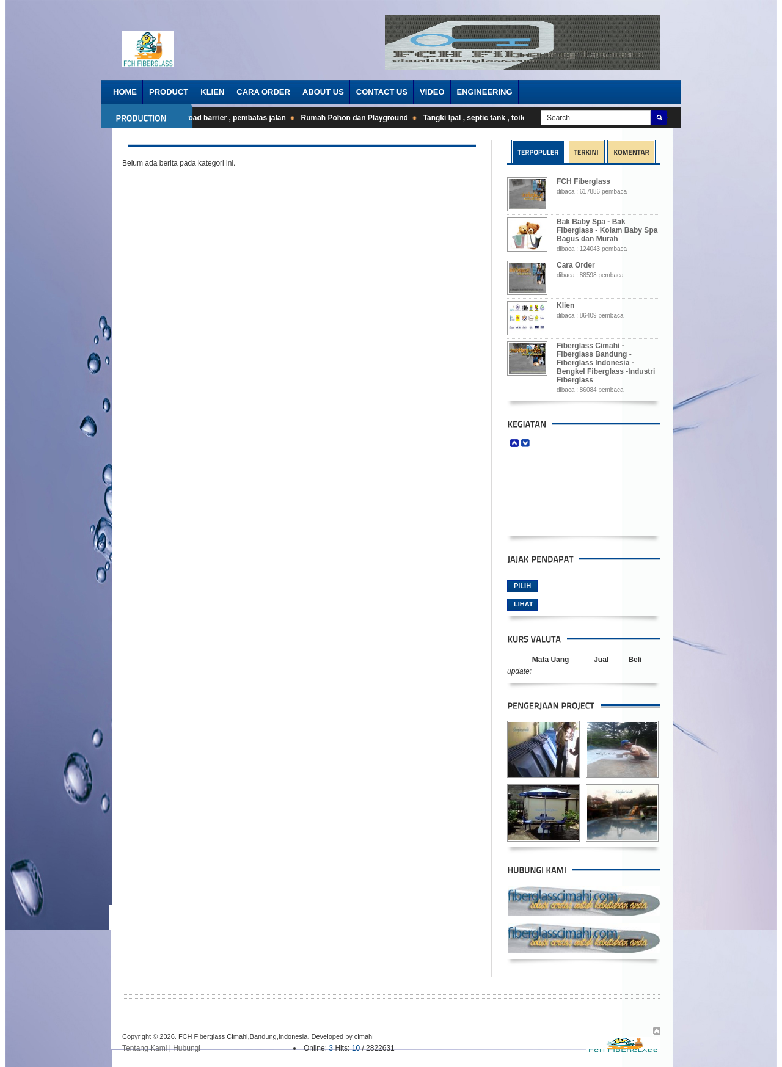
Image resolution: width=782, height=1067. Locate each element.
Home (125, 92)
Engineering (485, 92)
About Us (323, 92)
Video (432, 92)
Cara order (263, 92)
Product (168, 92)
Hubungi (186, 1048)
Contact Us (381, 92)
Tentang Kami (144, 1048)
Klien (212, 92)
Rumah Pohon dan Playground (358, 118)
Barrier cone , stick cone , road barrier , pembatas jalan (192, 118)
